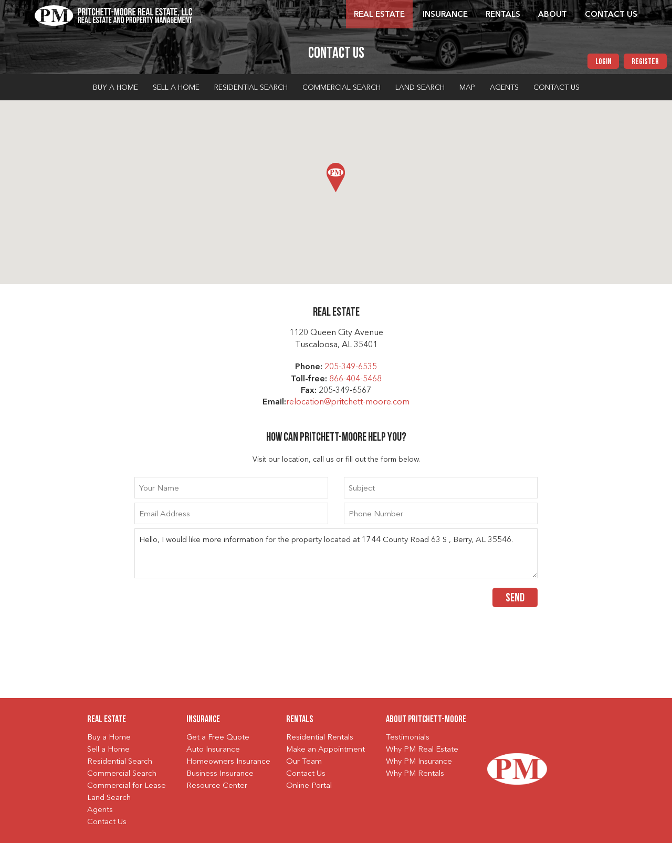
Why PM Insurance (419, 762)
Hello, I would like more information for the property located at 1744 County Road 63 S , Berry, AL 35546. (336, 553)
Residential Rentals (319, 738)
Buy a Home (115, 87)
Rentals (503, 15)
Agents (504, 87)
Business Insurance (220, 774)
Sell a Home (176, 87)
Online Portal (309, 786)
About (552, 15)
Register (645, 62)
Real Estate (379, 15)
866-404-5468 (355, 379)
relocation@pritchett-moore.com (348, 402)
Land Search (420, 87)
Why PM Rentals (415, 774)
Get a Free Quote (217, 738)
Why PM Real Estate (422, 750)
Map (467, 87)
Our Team (304, 762)
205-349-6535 (350, 367)
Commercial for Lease (126, 786)
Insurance (445, 15)
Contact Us (611, 15)
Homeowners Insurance (228, 762)
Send (515, 598)
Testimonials (407, 738)
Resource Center (216, 786)
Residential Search (251, 87)
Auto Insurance (213, 750)
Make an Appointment (325, 750)
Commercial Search (341, 87)
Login (603, 62)
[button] (336, 177)
